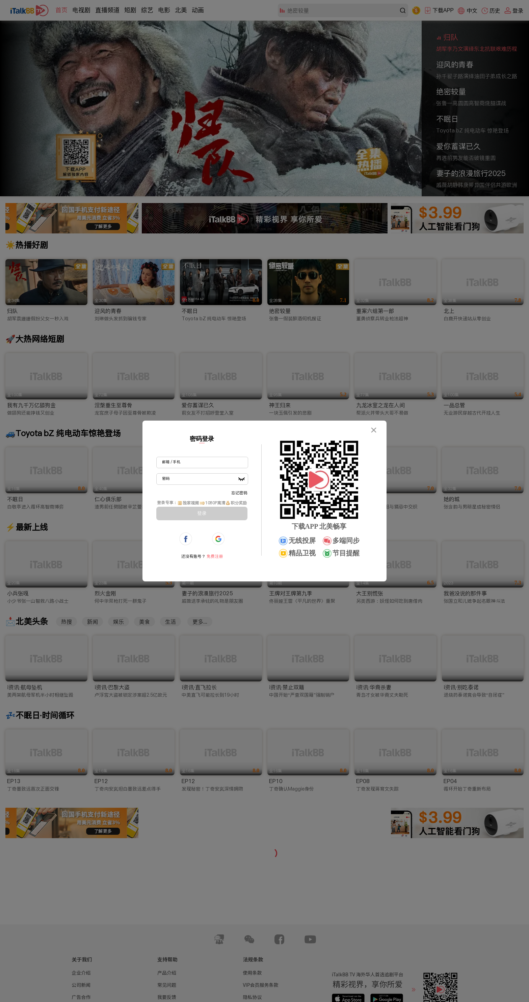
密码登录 (202, 438)
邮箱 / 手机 (171, 462)
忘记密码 (239, 493)
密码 (165, 478)
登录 (202, 513)
